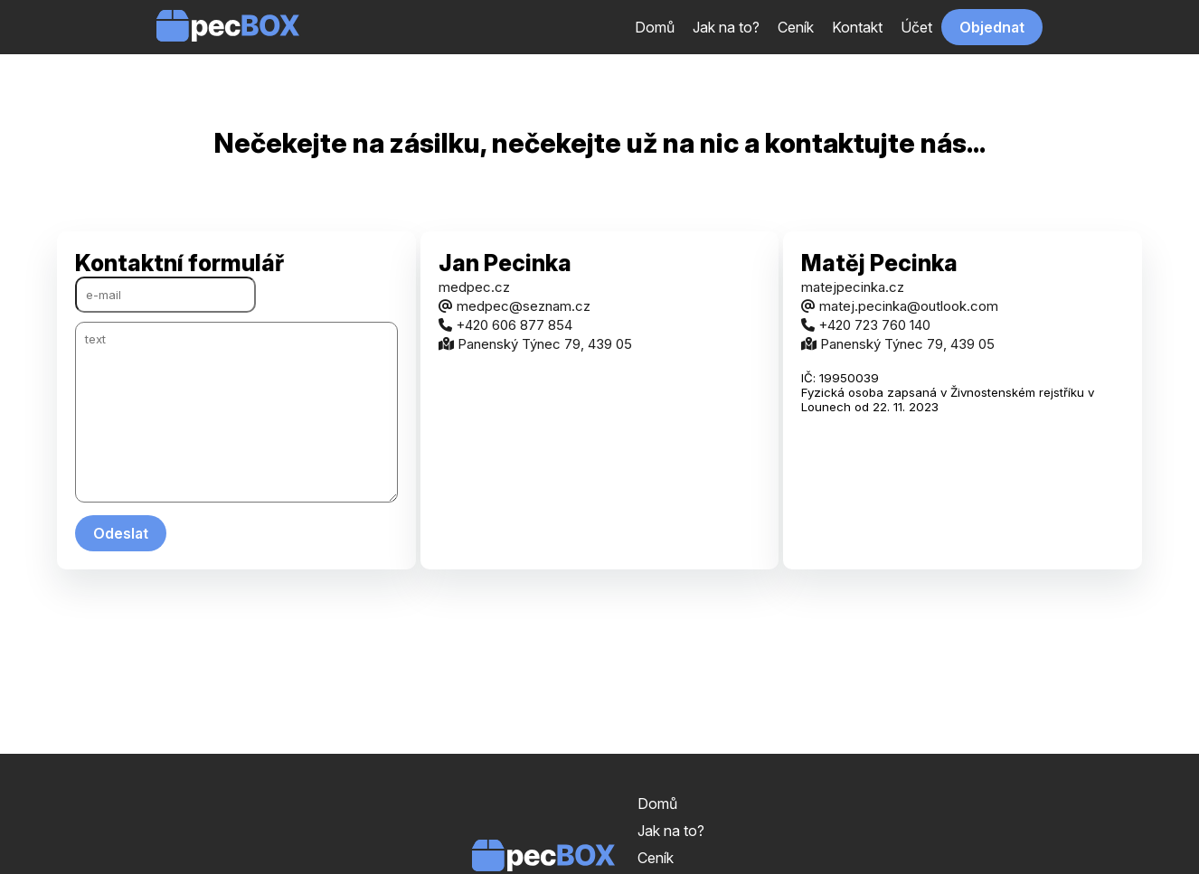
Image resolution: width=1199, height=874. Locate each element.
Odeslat (120, 533)
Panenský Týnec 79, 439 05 (535, 343)
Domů (655, 27)
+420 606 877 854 (505, 325)
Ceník (796, 27)
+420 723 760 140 (865, 325)
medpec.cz (474, 287)
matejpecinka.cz (852, 287)
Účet (916, 27)
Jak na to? (726, 27)
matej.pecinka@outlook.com (899, 306)
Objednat (991, 27)
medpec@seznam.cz (514, 306)
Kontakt (857, 27)
